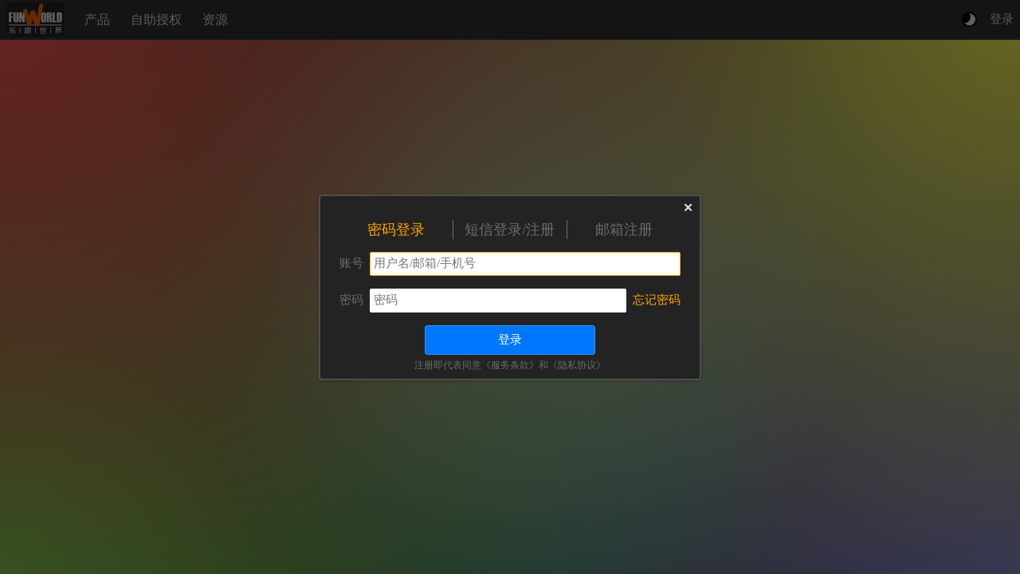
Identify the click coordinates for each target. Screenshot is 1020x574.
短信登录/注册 (510, 230)
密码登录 (396, 230)
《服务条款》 (510, 365)
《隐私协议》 (577, 365)
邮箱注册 (624, 230)
